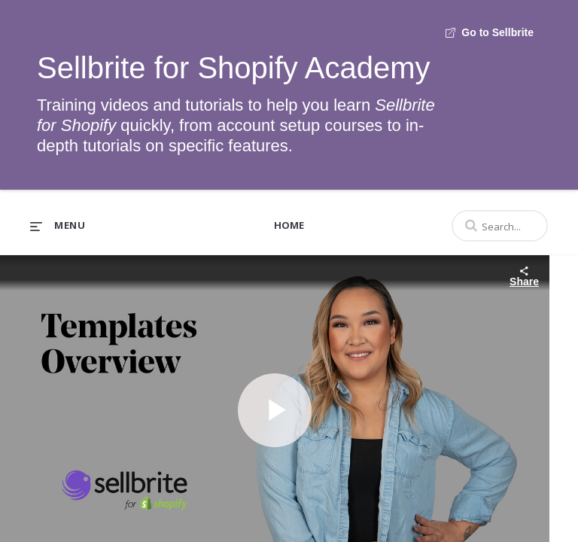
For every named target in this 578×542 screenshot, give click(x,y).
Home (289, 225)
